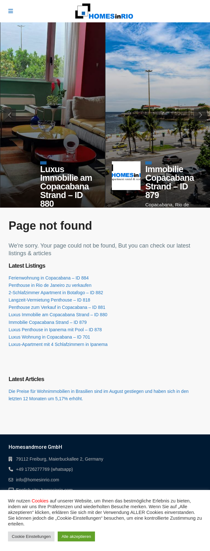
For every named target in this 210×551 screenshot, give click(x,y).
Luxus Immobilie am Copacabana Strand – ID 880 (66, 187)
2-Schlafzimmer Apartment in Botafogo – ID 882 (56, 292)
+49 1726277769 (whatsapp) (44, 469)
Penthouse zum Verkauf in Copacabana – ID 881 (57, 307)
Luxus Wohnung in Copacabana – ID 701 (49, 337)
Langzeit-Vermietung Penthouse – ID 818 (49, 299)
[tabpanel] (52, 115)
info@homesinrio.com (37, 479)
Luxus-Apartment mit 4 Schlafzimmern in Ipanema (58, 344)
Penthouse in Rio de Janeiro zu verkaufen (50, 285)
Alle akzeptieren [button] (76, 536)
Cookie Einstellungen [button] (31, 536)
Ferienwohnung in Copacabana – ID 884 (49, 277)
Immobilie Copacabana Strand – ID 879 (169, 182)
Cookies (40, 500)
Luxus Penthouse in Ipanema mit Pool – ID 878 (55, 329)
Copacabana (158, 204)
